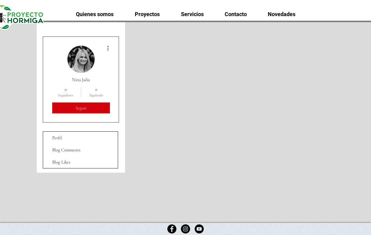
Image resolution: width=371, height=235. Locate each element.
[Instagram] (185, 228)
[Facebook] (171, 228)
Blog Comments (66, 150)
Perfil (57, 137)
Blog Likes (61, 162)
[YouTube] (199, 228)
